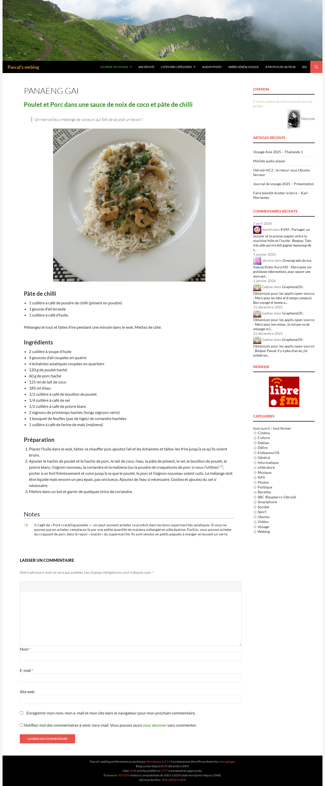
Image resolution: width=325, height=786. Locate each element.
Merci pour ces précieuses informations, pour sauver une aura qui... (282, 271)
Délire (263, 447)
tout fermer (282, 428)
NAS (261, 477)
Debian (263, 443)
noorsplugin (227, 761)
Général (264, 457)
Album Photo (212, 66)
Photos (263, 482)
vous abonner (155, 725)
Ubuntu (264, 517)
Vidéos (263, 521)
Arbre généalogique (243, 66)
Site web (27, 691)
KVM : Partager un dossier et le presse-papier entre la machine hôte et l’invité (281, 235)
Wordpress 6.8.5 (157, 761)
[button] (221, 467)
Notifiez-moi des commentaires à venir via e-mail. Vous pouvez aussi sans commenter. (108, 725)
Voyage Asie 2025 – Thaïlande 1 (278, 152)
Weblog (264, 531)
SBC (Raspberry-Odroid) (277, 497)
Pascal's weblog (23, 67)
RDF (183, 780)
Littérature (266, 467)
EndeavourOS (268, 452)
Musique (264, 472)
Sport (262, 512)
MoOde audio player (269, 161)
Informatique (268, 462)
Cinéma (264, 433)
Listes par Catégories (176, 66)
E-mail (26, 670)
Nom (25, 649)
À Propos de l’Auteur (280, 66)
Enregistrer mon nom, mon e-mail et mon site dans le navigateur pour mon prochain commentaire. (111, 712)
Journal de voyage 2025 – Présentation (283, 184)
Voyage (263, 527)
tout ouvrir (261, 428)
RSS (304, 66)
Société (263, 507)
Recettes (264, 492)
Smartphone (267, 502)
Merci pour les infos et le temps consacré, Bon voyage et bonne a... (282, 300)
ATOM (173, 780)
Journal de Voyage (114, 66)
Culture (264, 437)
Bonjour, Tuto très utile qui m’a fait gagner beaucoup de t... (282, 245)
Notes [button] (32, 514)
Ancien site (146, 66)
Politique (265, 487)
